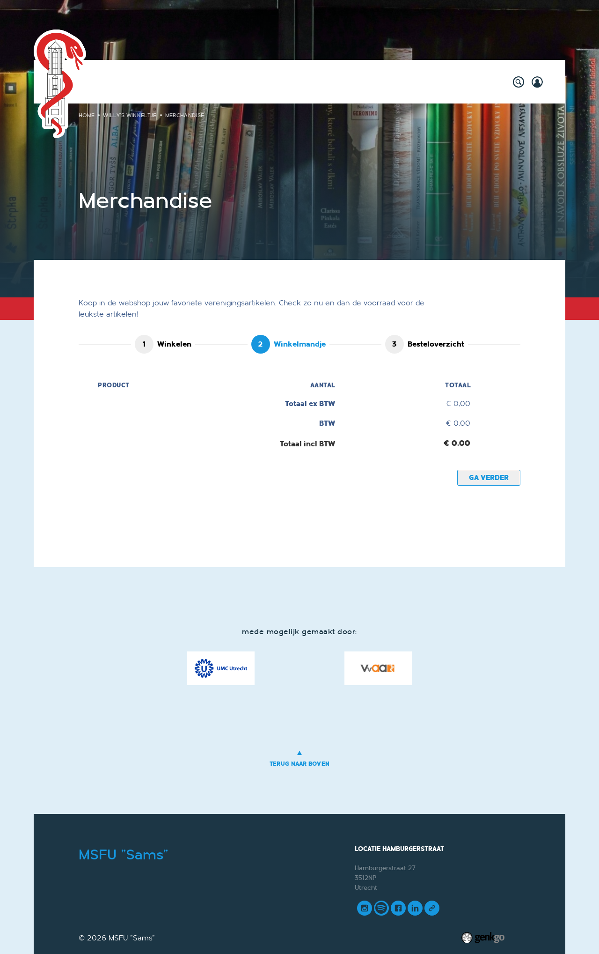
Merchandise (185, 115)
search (518, 82)
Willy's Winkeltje (198, 81)
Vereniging (351, 81)
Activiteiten (135, 81)
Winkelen (174, 344)
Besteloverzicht (436, 344)
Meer (465, 81)
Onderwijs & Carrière (279, 81)
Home (97, 82)
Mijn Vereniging (413, 81)
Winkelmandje (300, 344)
